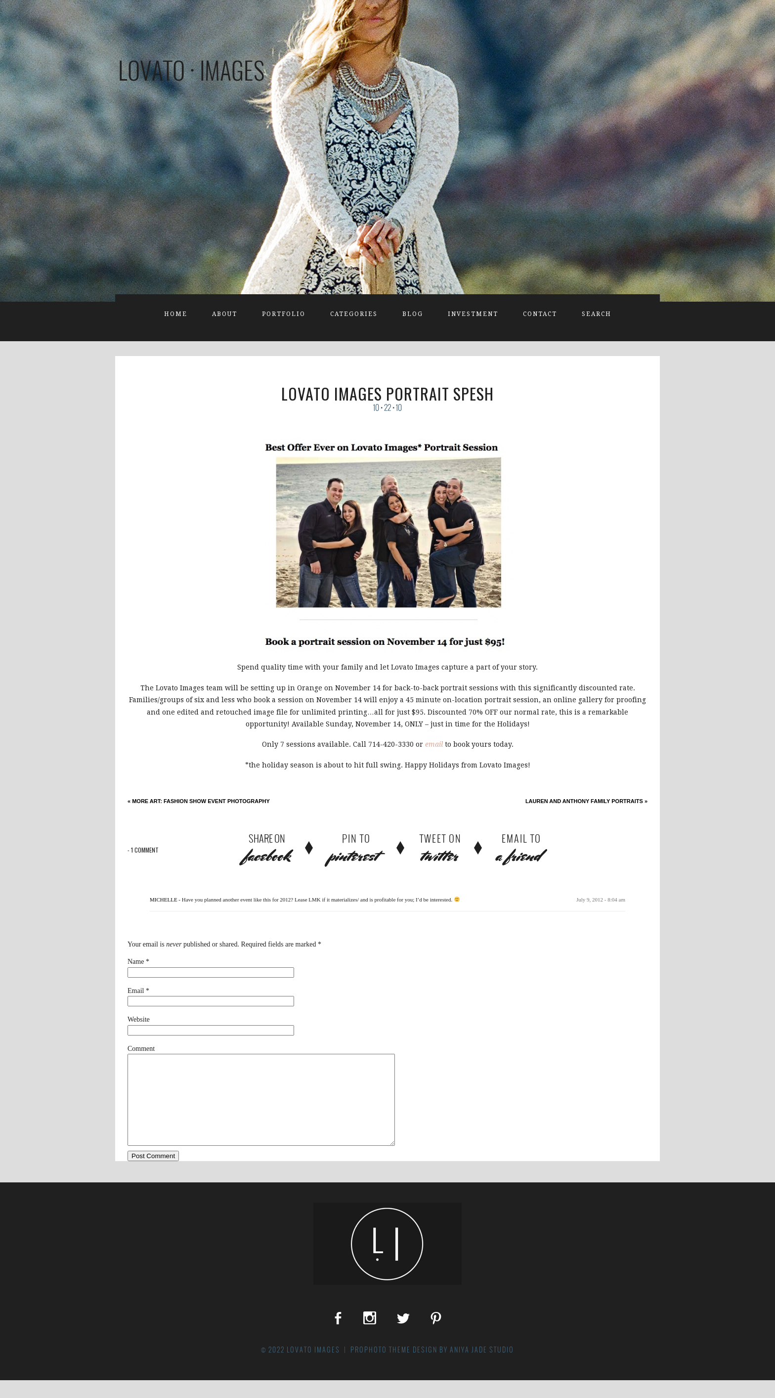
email (435, 744)
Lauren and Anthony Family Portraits (586, 801)
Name (136, 961)
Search (596, 314)
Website (139, 1019)
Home (175, 314)
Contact (540, 314)
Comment (141, 1048)
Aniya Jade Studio (482, 1367)
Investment (473, 314)
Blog (412, 314)
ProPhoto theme (380, 1367)
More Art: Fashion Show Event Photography (199, 801)
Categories (354, 314)
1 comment (143, 850)
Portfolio (283, 314)
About (224, 314)
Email (136, 990)
